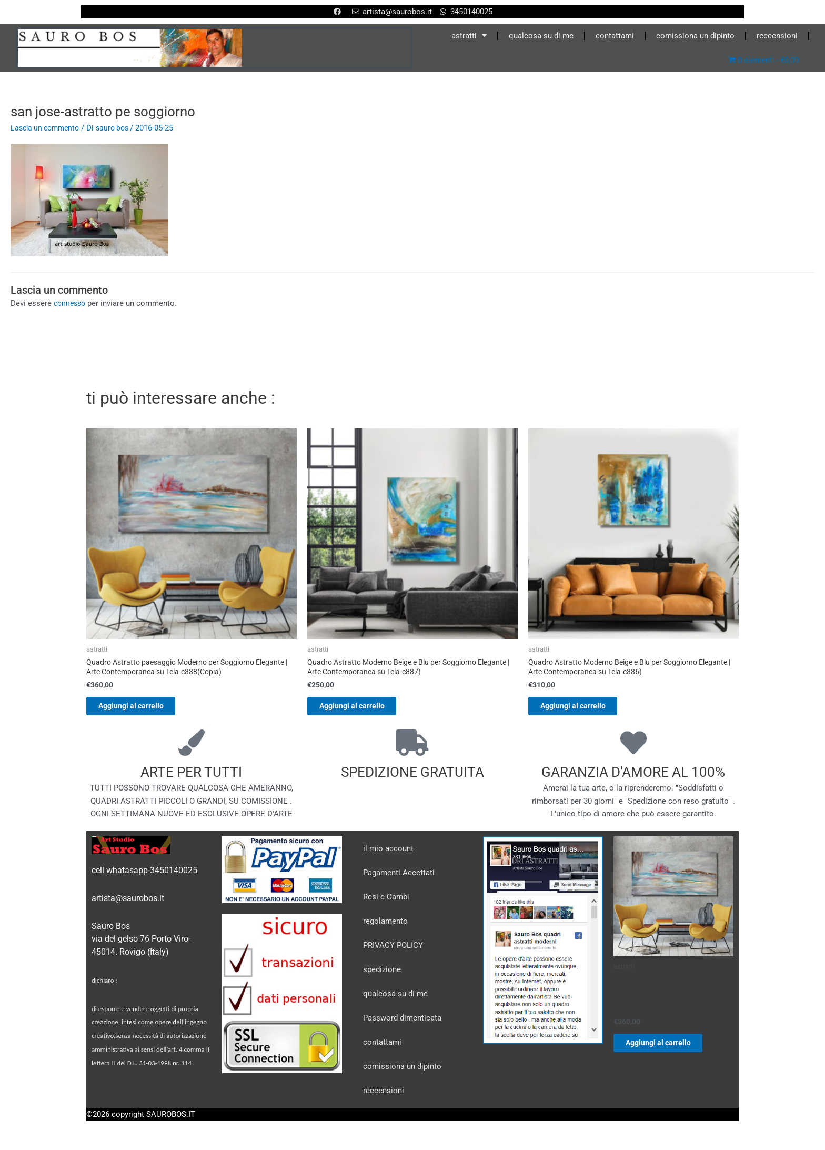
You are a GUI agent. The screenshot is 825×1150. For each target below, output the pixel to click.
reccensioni (777, 36)
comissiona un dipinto (695, 36)
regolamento (385, 926)
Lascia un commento (48, 128)
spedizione (382, 974)
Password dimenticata (402, 1022)
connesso (71, 303)
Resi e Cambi (386, 901)
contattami (615, 36)
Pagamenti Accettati (399, 877)
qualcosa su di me (541, 36)
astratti (469, 35)
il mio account (388, 853)
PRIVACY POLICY (393, 950)
